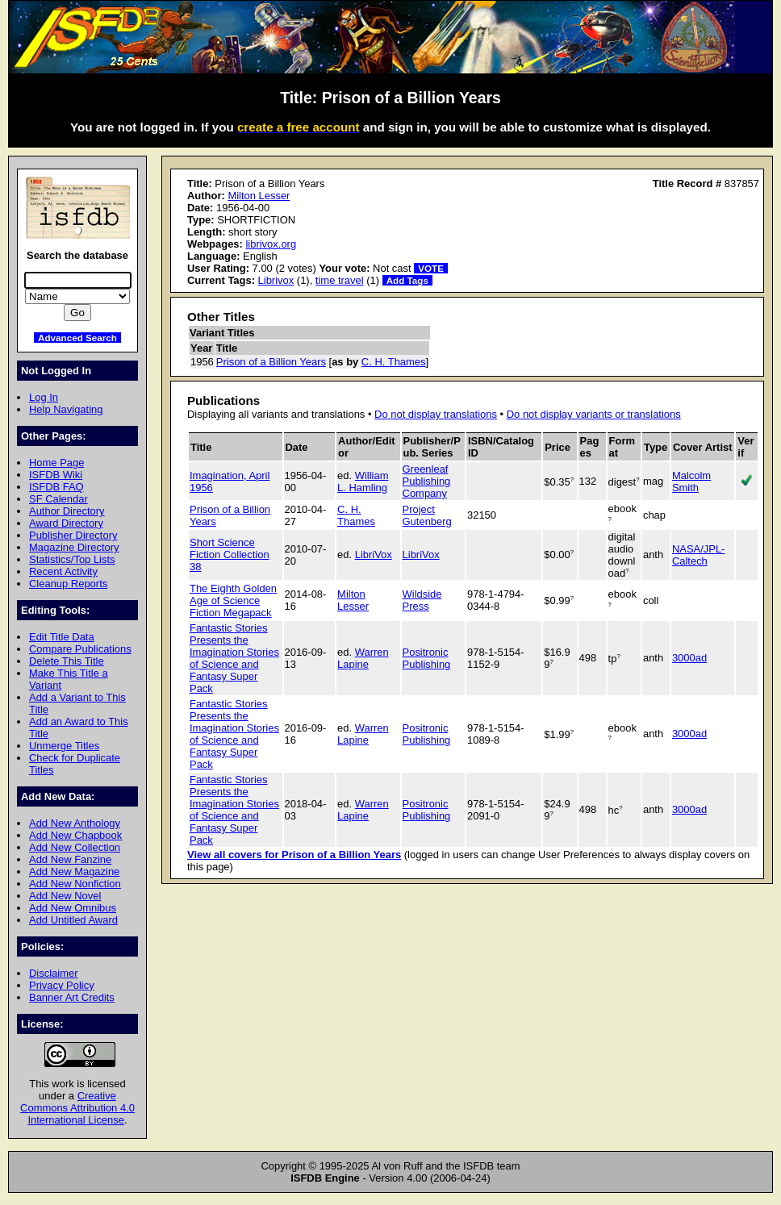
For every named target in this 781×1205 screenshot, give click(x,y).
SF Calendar (58, 499)
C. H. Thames (393, 362)
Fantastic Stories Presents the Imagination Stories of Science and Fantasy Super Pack (234, 658)
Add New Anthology (74, 823)
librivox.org (270, 244)
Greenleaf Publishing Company (427, 481)
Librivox (276, 280)
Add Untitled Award (73, 920)
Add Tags (407, 280)
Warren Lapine (363, 658)
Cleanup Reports (68, 583)
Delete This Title (66, 661)
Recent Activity (63, 571)
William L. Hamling (362, 481)
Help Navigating (65, 409)
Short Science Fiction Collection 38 (229, 554)
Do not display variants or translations (594, 414)
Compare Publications (80, 649)
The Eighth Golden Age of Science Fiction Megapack (233, 600)
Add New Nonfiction (75, 884)
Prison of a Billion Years (271, 362)
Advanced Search (77, 337)
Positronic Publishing (427, 658)
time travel (339, 280)
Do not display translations (435, 414)
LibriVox (373, 554)
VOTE (431, 268)
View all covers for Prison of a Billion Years (294, 855)
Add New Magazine (74, 871)
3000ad (689, 658)
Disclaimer (53, 973)
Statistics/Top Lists (72, 559)
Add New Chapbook (75, 835)
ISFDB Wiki (55, 475)
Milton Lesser (259, 196)
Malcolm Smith (691, 481)
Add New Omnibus (72, 908)
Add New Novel (65, 896)
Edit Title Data (61, 637)
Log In (43, 397)
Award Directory (66, 523)
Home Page (56, 463)
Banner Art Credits (72, 997)
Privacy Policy (61, 985)
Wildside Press (422, 600)
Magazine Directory (74, 547)
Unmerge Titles (64, 746)
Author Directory (67, 511)
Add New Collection (74, 847)
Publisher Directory (73, 535)
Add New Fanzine (70, 859)
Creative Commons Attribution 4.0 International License (77, 1108)
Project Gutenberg (427, 515)
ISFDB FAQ (56, 487)
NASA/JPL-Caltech (698, 555)
